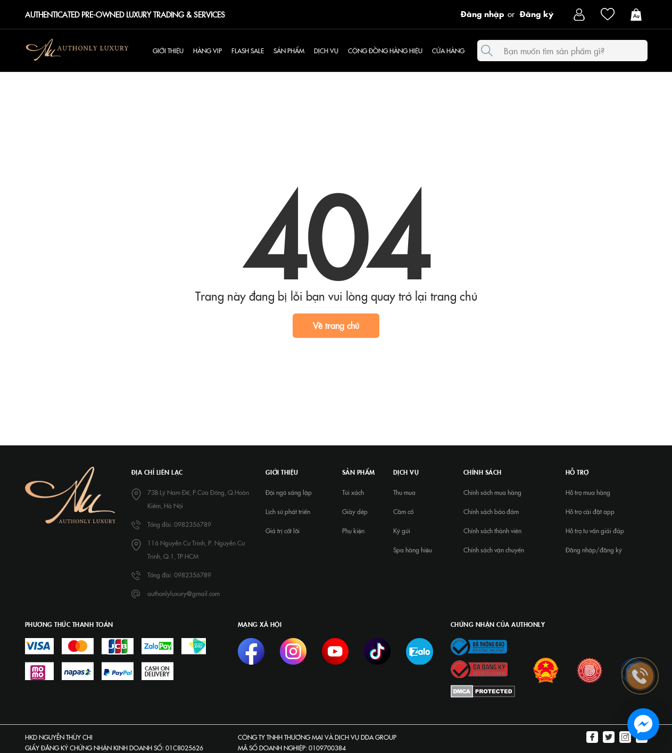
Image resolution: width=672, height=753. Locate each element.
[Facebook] (592, 738)
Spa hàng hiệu (412, 550)
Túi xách (353, 492)
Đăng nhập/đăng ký (594, 550)
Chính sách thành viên (492, 530)
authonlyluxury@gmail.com (183, 593)
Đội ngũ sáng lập (289, 492)
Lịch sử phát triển (288, 511)
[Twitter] (609, 738)
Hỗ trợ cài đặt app (590, 511)
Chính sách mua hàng (492, 492)
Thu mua (404, 492)
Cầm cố (403, 511)
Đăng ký (536, 13)
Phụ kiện (353, 530)
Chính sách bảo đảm (491, 511)
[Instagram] (625, 738)
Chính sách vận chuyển (493, 550)
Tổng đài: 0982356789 (179, 524)
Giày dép (355, 511)
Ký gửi (401, 530)
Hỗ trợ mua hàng (588, 492)
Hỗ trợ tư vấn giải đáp (595, 530)
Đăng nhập (482, 13)
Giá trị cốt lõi (283, 530)
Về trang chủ (336, 325)
